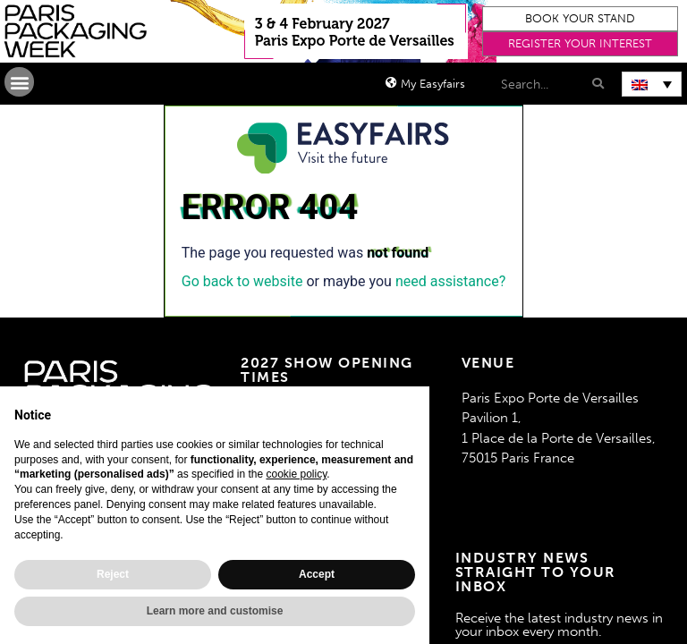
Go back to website (242, 281)
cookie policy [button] (296, 474)
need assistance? (450, 281)
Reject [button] (113, 574)
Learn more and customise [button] (215, 611)
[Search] (596, 83)
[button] (580, 18)
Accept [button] (317, 574)
